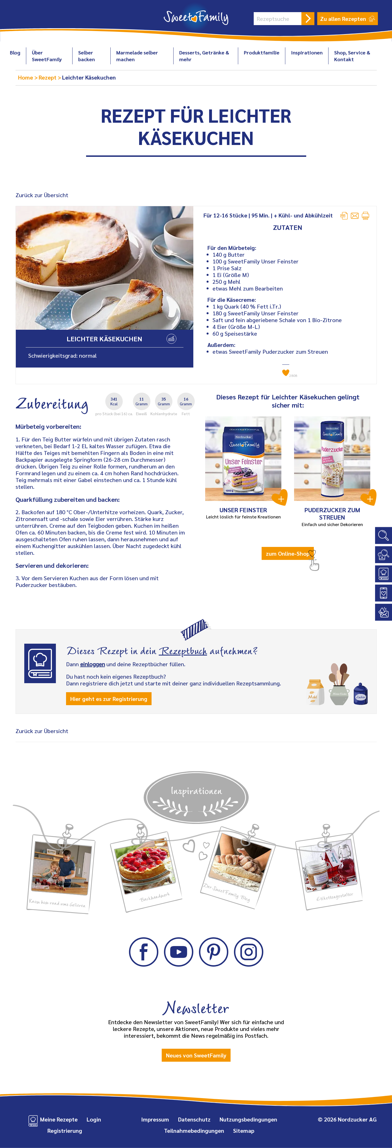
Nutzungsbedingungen (248, 1119)
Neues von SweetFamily (196, 1055)
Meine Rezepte (59, 1119)
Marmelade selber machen (137, 55)
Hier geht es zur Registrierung (108, 698)
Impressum (155, 1119)
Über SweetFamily (47, 55)
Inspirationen (307, 52)
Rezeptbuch (183, 649)
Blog (15, 52)
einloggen (92, 664)
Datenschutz (194, 1119)
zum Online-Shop (288, 553)
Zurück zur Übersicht (42, 195)
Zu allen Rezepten (347, 18)
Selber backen (86, 55)
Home (26, 77)
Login (94, 1119)
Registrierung (64, 1130)
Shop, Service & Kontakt (352, 55)
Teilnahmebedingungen (194, 1130)
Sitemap (243, 1130)
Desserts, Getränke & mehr (204, 55)
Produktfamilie (261, 52)
